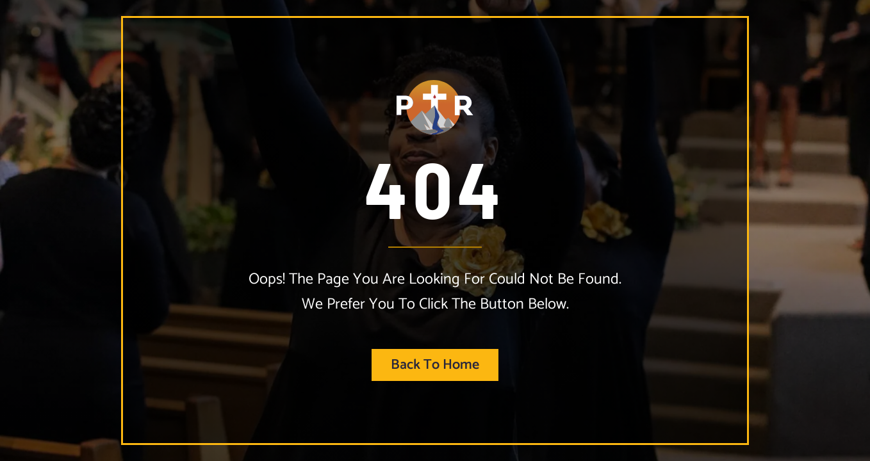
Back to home (435, 364)
